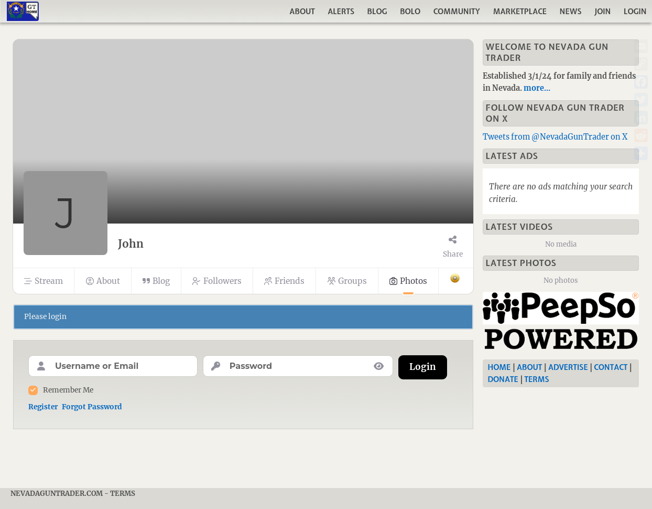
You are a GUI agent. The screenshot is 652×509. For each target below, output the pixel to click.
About (301, 11)
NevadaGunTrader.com (56, 493)
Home (499, 367)
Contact (610, 367)
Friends (284, 281)
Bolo (410, 11)
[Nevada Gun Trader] (563, 322)
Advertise (568, 367)
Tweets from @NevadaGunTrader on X (555, 137)
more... (537, 88)
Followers (216, 281)
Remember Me (68, 390)
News (571, 11)
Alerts (341, 11)
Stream (43, 281)
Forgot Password (92, 406)
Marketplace (520, 11)
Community (457, 11)
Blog (377, 11)
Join (602, 11)
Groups (346, 281)
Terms (536, 379)
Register (43, 406)
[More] (455, 281)
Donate (503, 379)
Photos (408, 281)
